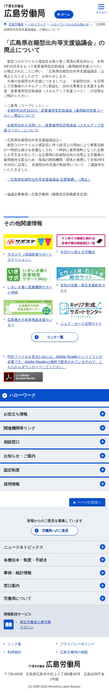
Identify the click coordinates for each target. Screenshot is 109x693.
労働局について (54, 598)
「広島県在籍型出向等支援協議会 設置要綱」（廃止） (49, 179)
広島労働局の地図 (74, 652)
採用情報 (54, 483)
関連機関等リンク (54, 428)
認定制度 (54, 469)
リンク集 (14, 644)
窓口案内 (54, 585)
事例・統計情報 (54, 572)
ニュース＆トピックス (54, 547)
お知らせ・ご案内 (54, 455)
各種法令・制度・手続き (54, 559)
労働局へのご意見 (55, 531)
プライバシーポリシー (77, 644)
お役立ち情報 (54, 413)
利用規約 (14, 652)
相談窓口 (54, 441)
